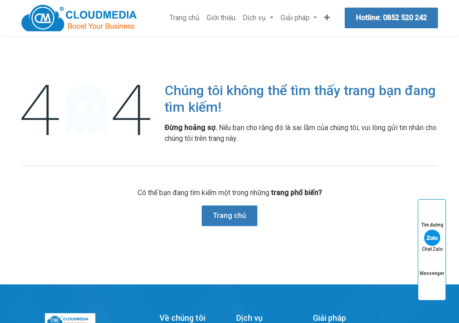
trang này (222, 138)
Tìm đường (432, 216)
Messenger (432, 265)
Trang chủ (229, 215)
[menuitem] (184, 18)
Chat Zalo (432, 241)
